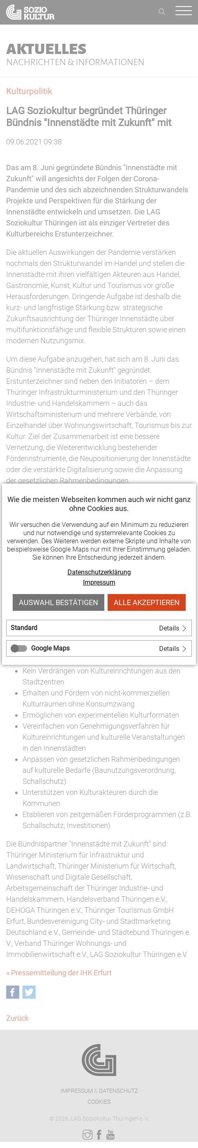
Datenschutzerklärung (99, 572)
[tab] (99, 628)
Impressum (99, 582)
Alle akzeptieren (147, 602)
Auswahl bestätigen (58, 602)
